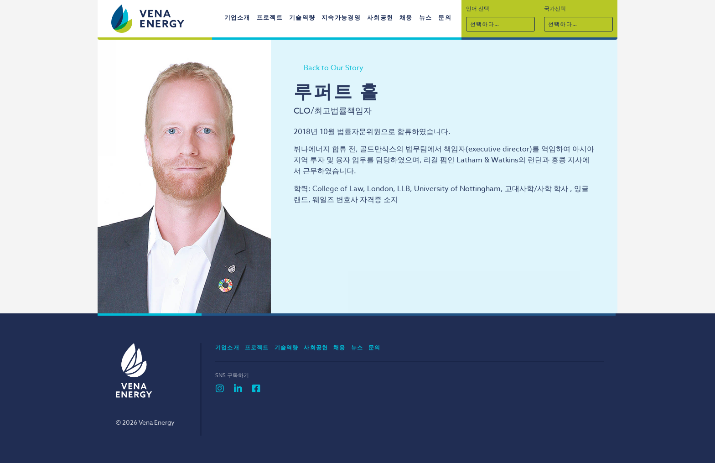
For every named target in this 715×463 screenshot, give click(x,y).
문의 (444, 17)
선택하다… (484, 24)
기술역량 (302, 17)
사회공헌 (380, 17)
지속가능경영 (341, 17)
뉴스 (425, 17)
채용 (406, 17)
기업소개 (237, 17)
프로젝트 (270, 17)
